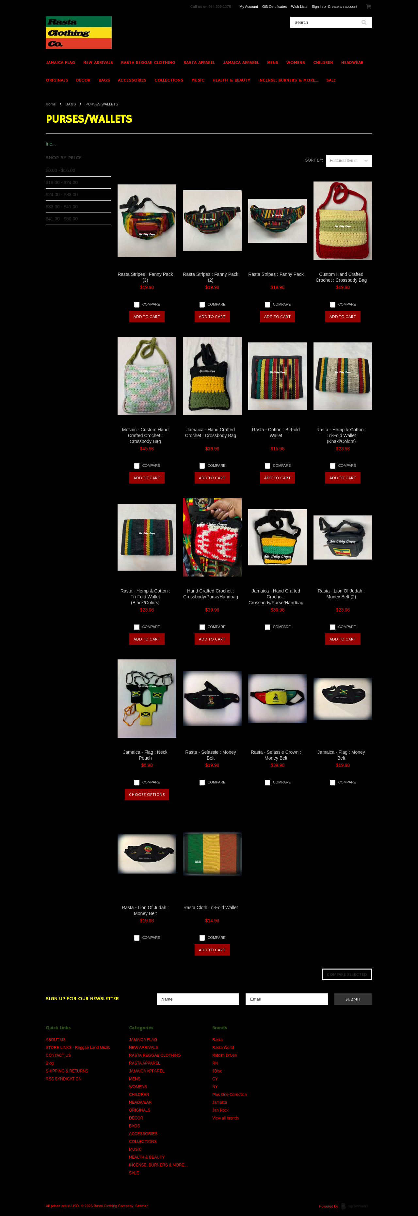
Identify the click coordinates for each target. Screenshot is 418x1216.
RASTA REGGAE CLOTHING (148, 63)
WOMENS (295, 63)
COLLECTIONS (168, 80)
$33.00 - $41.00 (62, 206)
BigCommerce (356, 1206)
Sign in (317, 6)
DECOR (83, 80)
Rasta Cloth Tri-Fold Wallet (211, 907)
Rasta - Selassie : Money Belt (210, 755)
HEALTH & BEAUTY (231, 80)
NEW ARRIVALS (98, 63)
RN (215, 1063)
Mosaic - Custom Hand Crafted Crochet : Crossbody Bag (145, 435)
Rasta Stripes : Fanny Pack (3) (145, 277)
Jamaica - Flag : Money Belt (341, 755)
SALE (331, 80)
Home (51, 104)
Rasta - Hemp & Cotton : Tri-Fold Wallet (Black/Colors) (145, 596)
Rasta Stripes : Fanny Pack (276, 274)
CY (215, 1079)
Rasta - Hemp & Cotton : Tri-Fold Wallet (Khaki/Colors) (341, 435)
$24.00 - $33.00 (62, 194)
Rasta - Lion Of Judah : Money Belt (145, 910)
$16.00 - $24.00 (62, 182)
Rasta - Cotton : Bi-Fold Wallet (276, 432)
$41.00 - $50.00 (62, 218)
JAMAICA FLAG (60, 63)
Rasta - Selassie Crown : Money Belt (276, 755)
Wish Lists (299, 6)
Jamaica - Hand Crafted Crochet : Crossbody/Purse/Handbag (276, 596)
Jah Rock (220, 1110)
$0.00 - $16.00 (60, 170)
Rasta (217, 1039)
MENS (272, 63)
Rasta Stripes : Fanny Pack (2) (210, 277)
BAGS (104, 80)
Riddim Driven (224, 1055)
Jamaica (219, 1102)
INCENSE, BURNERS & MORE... (288, 80)
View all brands (225, 1118)
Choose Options (147, 794)
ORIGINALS (57, 80)
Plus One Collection (229, 1094)
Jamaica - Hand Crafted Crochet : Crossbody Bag (210, 432)
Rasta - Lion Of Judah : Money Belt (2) (341, 593)
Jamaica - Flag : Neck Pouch (145, 755)
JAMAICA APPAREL (241, 63)
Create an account (342, 6)
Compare (151, 304)
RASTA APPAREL (199, 63)
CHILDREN (323, 63)
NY (215, 1086)
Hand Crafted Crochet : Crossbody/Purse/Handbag (210, 593)
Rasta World (223, 1047)
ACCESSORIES (132, 80)
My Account (248, 6)
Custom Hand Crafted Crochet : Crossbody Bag (341, 277)
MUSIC (197, 80)
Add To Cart (147, 316)
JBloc (217, 1071)
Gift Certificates (274, 6)
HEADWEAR (352, 63)
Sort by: (314, 160)
